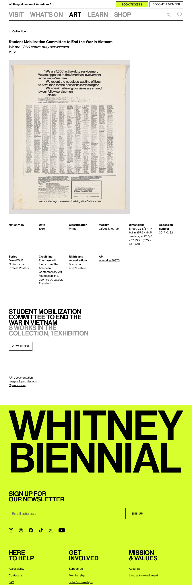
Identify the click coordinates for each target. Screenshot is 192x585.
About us (134, 568)
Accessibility (16, 568)
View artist (20, 346)
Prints (72, 228)
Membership (77, 575)
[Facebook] (31, 530)
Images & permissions (23, 381)
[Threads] (21, 530)
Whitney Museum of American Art (31, 4)
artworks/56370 (109, 260)
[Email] (67, 513)
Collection (19, 31)
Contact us (15, 575)
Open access (17, 385)
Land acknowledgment (143, 575)
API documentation (21, 377)
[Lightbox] (69, 137)
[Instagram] (11, 530)
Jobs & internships (81, 582)
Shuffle (168, 15)
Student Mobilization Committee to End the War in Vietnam (61, 41)
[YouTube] (62, 530)
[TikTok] (41, 530)
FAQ (11, 582)
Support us (76, 568)
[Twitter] (51, 530)
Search (180, 15)
